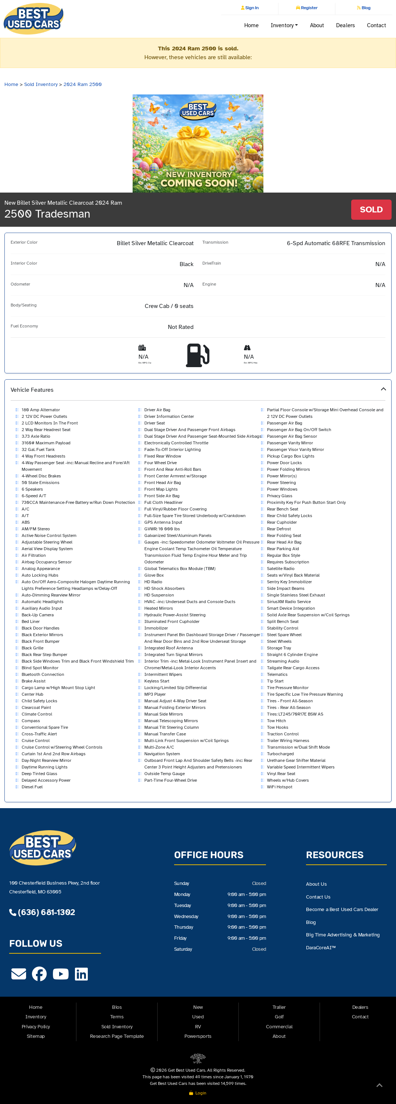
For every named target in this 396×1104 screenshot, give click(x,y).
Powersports (198, 1036)
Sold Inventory (41, 84)
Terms (117, 1017)
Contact (376, 25)
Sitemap (36, 1036)
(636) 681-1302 (42, 912)
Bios (117, 1007)
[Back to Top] (379, 1086)
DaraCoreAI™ (320, 948)
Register (308, 7)
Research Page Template (117, 1036)
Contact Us (318, 897)
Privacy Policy (36, 1027)
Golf (279, 1017)
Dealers (345, 25)
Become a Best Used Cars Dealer (342, 909)
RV (198, 1027)
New (198, 1007)
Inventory (35, 1017)
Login (197, 1093)
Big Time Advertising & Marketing (342, 935)
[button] (198, 590)
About (317, 25)
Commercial (279, 1027)
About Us (316, 884)
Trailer (279, 1007)
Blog (365, 7)
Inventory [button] (282, 25)
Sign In (252, 7)
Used (198, 1017)
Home (251, 25)
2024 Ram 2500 (83, 84)
